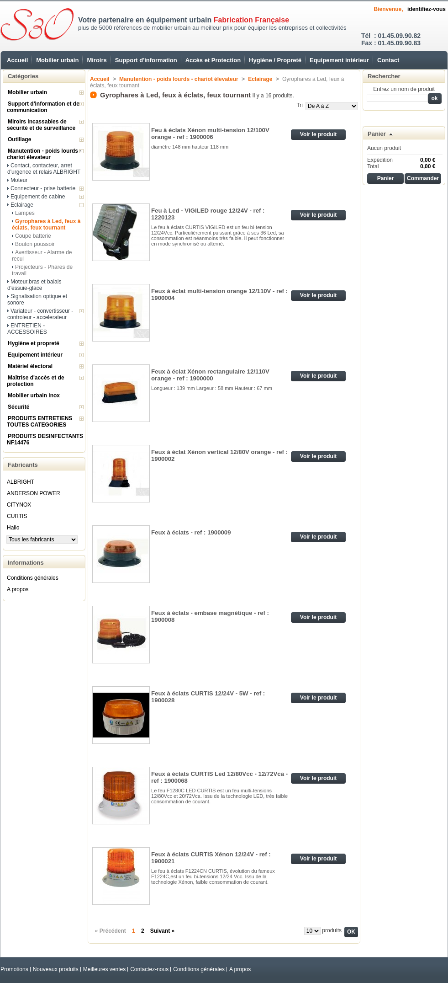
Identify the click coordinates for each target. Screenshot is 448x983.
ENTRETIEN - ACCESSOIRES (27, 328)
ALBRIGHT (20, 482)
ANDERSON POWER (33, 493)
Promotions (14, 969)
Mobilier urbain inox (34, 395)
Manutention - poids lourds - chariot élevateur (44, 154)
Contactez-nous (149, 969)
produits (332, 930)
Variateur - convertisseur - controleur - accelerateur (40, 314)
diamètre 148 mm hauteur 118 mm (189, 147)
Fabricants (23, 464)
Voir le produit (318, 134)
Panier (377, 133)
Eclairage (22, 205)
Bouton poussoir (35, 244)
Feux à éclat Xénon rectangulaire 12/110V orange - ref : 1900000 (210, 375)
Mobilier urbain (57, 60)
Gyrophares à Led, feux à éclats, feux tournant (46, 224)
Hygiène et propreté (33, 343)
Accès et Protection (213, 60)
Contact (388, 60)
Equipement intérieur (339, 60)
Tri (299, 105)
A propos (17, 589)
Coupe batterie (33, 236)
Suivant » (162, 931)
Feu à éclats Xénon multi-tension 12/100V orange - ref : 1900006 (210, 133)
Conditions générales (32, 578)
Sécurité (18, 407)
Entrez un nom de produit (404, 89)
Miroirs (96, 60)
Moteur (19, 180)
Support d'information (146, 60)
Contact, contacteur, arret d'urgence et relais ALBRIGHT (43, 168)
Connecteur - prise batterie (43, 188)
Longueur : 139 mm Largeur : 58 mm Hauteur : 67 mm (211, 388)
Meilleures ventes (104, 969)
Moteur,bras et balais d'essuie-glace (34, 284)
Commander (423, 178)
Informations (26, 562)
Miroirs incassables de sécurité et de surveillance (41, 124)
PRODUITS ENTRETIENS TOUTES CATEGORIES (39, 421)
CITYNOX (19, 505)
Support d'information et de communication (43, 107)
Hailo (13, 527)
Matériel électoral (30, 366)
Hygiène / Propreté (275, 60)
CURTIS (17, 516)
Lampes (25, 213)
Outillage (19, 139)
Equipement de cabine (38, 196)
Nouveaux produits (56, 969)
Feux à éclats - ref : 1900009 (191, 532)
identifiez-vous (426, 9)
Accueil (17, 60)
